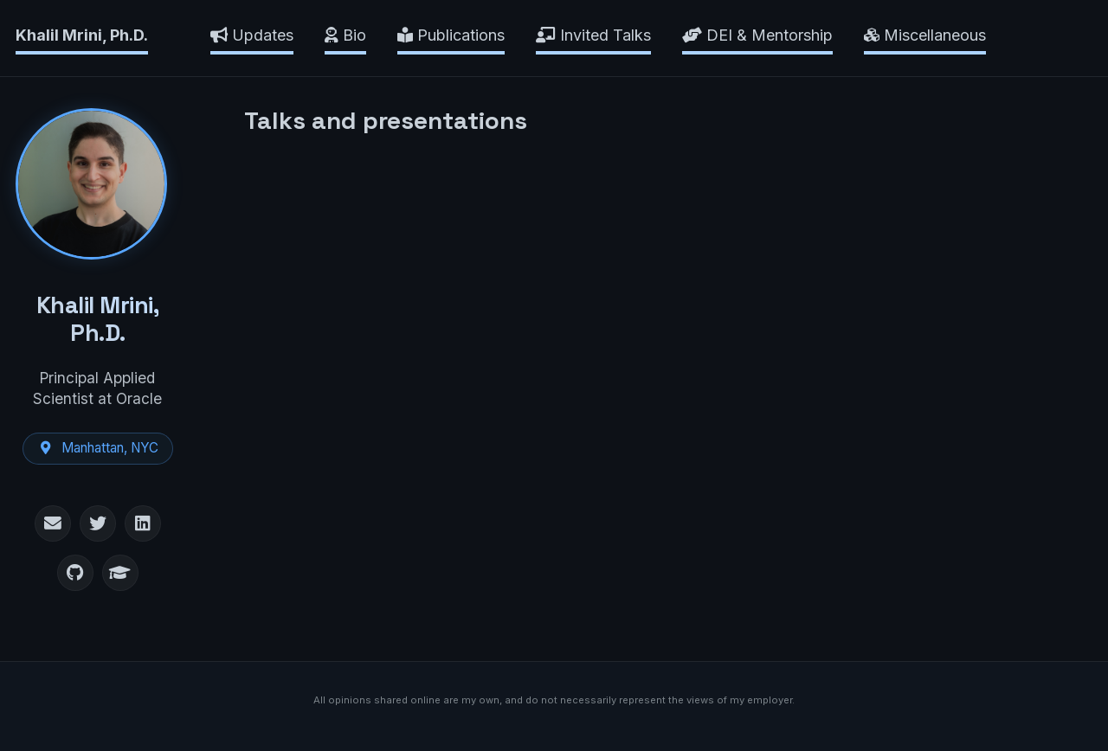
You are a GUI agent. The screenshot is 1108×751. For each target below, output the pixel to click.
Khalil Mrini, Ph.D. (82, 35)
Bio (345, 35)
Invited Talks (593, 35)
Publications (451, 35)
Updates (251, 35)
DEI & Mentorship (757, 35)
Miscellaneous (925, 35)
